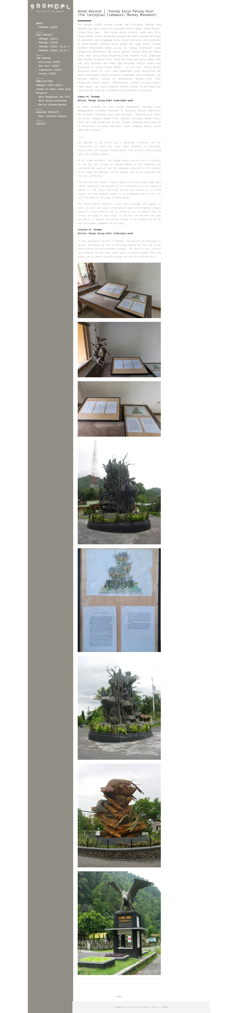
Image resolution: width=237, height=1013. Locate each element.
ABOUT (39, 23)
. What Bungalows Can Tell (53, 97)
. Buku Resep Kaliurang (51, 101)
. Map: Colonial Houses (51, 116)
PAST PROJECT (44, 35)
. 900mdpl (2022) (47, 27)
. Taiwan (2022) (46, 73)
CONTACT (41, 124)
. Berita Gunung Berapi (51, 104)
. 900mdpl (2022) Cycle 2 (52, 50)
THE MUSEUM (43, 58)
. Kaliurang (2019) (48, 62)
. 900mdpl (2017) (47, 39)
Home (119, 996)
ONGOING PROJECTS (47, 112)
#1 (90, 230)
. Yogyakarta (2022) (49, 70)
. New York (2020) (48, 66)
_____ (39, 31)
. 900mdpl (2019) (47, 43)
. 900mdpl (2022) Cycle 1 (52, 46)
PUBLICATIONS (44, 81)
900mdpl (119, 1007)
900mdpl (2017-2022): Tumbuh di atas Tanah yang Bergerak (53, 89)
